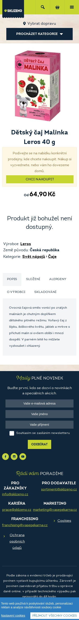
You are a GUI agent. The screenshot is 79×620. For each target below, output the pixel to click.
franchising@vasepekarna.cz (25, 525)
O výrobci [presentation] (16, 292)
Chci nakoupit (40, 179)
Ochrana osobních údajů (17, 541)
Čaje (52, 257)
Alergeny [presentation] (57, 279)
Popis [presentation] (12, 279)
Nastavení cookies (13, 615)
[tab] (12, 279)
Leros (25, 244)
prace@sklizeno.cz (16, 510)
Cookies (64, 521)
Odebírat (39, 444)
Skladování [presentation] (45, 292)
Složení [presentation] (33, 279)
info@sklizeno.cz (15, 494)
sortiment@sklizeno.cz (59, 489)
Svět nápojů (33, 257)
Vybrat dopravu (41, 24)
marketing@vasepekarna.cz (55, 510)
